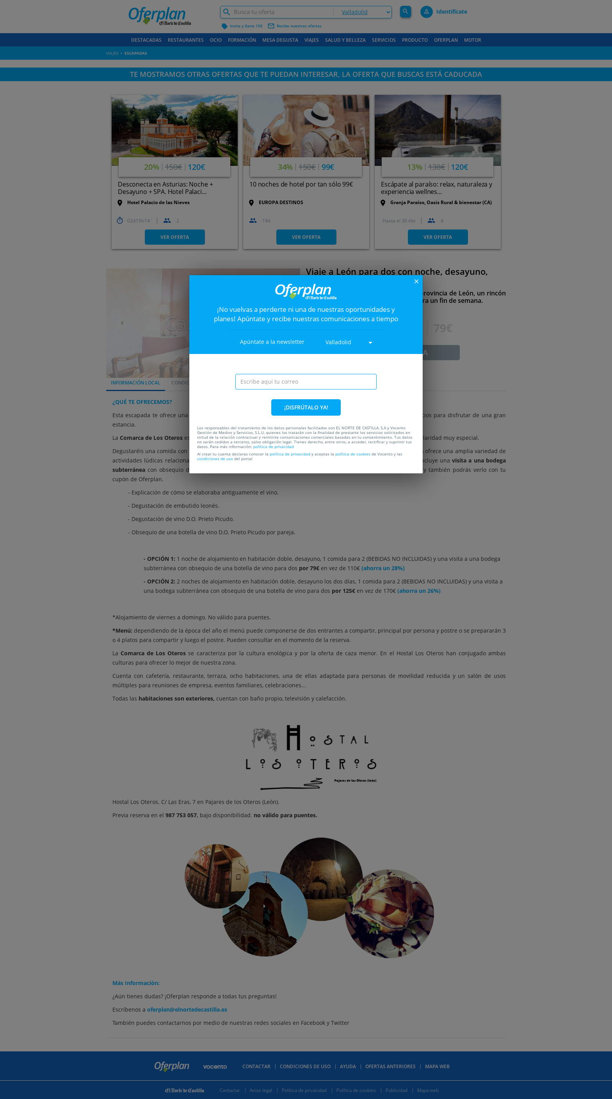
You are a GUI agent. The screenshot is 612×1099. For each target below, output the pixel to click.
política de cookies (352, 454)
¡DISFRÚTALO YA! (306, 407)
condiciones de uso (215, 458)
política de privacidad (273, 446)
